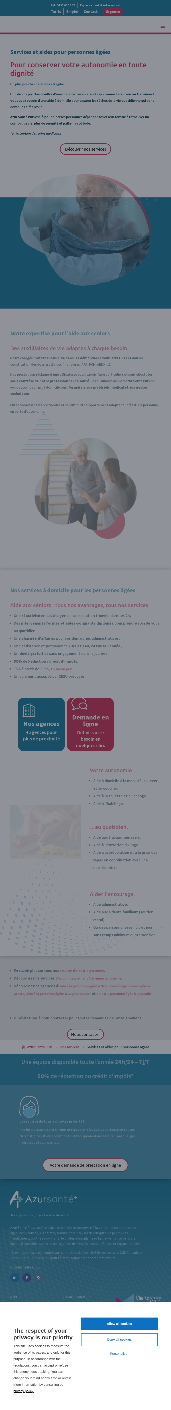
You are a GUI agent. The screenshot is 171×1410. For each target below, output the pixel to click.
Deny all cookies (119, 1339)
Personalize (118, 1353)
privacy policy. (23, 1391)
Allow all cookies (119, 1324)
